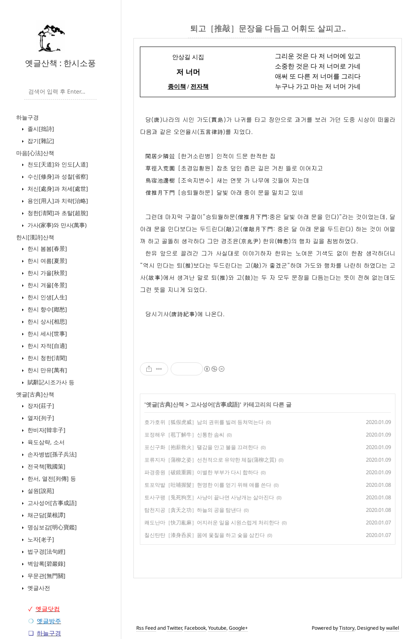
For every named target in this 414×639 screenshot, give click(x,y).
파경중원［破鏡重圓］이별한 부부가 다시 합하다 (201, 472)
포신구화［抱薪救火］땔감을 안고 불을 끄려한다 (201, 447)
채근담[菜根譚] (45, 515)
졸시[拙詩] (40, 128)
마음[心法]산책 (35, 153)
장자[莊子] (40, 405)
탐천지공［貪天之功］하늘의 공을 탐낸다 (192, 509)
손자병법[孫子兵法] (51, 454)
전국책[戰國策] (45, 466)
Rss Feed (146, 627)
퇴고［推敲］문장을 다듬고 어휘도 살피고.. (268, 28)
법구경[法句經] (45, 551)
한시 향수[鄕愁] (46, 309)
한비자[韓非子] (45, 430)
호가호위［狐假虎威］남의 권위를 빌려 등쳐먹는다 (204, 422)
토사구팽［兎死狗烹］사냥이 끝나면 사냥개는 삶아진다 (209, 497)
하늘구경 (27, 117)
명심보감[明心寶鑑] (51, 527)
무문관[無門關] (45, 575)
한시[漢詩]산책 (35, 237)
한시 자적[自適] (46, 345)
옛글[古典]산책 (35, 394)
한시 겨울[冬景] (46, 285)
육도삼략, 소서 (45, 442)
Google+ (238, 627)
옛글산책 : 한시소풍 (60, 63)
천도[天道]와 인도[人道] (57, 164)
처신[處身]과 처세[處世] (57, 188)
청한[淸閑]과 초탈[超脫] (57, 213)
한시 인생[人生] (46, 297)
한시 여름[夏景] (46, 260)
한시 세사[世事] (46, 333)
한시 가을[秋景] (46, 273)
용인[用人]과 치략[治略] (57, 200)
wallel (392, 627)
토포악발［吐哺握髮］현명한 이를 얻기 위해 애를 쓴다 (207, 484)
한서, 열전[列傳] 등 (51, 478)
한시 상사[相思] (46, 321)
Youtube (217, 627)
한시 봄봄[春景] (46, 248)
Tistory (347, 627)
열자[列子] (40, 418)
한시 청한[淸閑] (46, 358)
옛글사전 (38, 588)
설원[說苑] (40, 490)
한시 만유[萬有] (46, 370)
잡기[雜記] (40, 141)
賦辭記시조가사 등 (50, 382)
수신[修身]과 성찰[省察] (57, 176)
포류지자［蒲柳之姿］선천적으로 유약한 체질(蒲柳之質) (210, 459)
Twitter (174, 627)
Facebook (195, 627)
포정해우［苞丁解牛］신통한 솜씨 (184, 434)
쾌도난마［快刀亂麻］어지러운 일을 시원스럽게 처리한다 (211, 522)
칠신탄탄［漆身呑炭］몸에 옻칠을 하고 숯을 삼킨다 (204, 535)
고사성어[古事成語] (51, 503)
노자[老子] (40, 539)
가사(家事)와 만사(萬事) (56, 225)
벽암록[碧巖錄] (45, 563)
